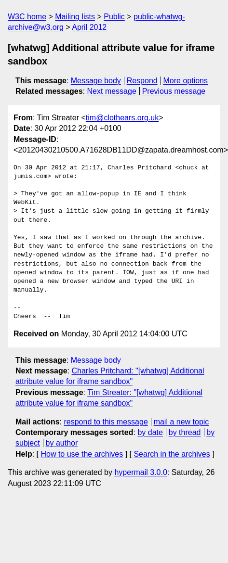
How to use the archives (81, 454)
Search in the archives (172, 454)
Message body (96, 81)
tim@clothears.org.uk (122, 118)
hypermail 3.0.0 (140, 472)
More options (185, 81)
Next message (111, 91)
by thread (185, 432)
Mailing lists (75, 17)
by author (62, 443)
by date (149, 432)
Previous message (174, 91)
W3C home (27, 17)
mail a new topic (181, 422)
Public (114, 17)
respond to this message (106, 422)
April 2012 (89, 27)
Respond (142, 81)
